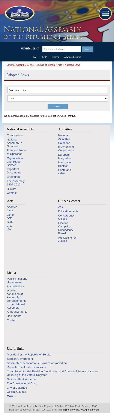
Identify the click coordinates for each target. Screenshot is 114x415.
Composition (14, 135)
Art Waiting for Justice (67, 239)
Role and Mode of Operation (16, 152)
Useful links (15, 348)
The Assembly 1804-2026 (16, 182)
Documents (14, 316)
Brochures (13, 176)
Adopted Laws (72, 65)
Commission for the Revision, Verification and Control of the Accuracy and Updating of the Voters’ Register (53, 373)
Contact (11, 192)
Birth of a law (10, 226)
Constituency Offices (66, 217)
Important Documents (14, 170)
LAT (35, 57)
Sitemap (56, 57)
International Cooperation (66, 148)
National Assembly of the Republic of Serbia (30, 65)
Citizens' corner (69, 201)
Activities (65, 129)
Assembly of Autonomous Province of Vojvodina (37, 363)
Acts (60, 65)
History (11, 188)
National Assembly (20, 129)
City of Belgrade (17, 387)
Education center (69, 211)
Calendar (64, 143)
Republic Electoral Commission (26, 367)
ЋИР (44, 57)
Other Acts (10, 216)
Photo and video (64, 171)
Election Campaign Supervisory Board (65, 228)
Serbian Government (20, 358)
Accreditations (16, 286)
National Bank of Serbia (22, 379)
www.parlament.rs (90, 409)
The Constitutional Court (22, 383)
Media (11, 273)
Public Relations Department (17, 280)
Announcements (17, 311)
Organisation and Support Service (15, 162)
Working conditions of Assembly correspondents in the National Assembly (16, 299)
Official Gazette (16, 391)
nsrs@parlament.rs (69, 409)
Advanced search (72, 57)
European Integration (65, 156)
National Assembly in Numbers (14, 143)
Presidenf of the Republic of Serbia (29, 354)
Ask (60, 207)
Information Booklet (65, 164)
